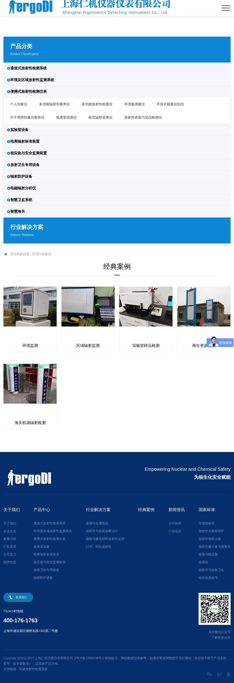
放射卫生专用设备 (25, 165)
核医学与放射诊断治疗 (102, 530)
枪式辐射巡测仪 (100, 117)
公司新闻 (174, 523)
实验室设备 (19, 130)
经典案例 (44, 254)
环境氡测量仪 (134, 104)
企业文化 (9, 530)
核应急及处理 (208, 577)
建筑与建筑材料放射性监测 (105, 538)
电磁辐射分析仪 (23, 188)
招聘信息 (9, 561)
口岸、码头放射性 (99, 546)
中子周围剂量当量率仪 (27, 117)
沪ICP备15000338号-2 (89, 657)
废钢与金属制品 (97, 523)
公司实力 (9, 554)
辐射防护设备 (21, 176)
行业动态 (174, 530)
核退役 (203, 561)
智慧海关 (17, 211)
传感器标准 (207, 523)
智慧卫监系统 (21, 200)
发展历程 (9, 538)
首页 (35, 254)
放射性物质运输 (210, 538)
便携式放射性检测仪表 (28, 91)
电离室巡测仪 (66, 117)
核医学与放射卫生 (211, 569)
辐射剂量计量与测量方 (215, 546)
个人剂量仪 (18, 104)
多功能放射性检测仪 (97, 104)
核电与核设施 (208, 554)
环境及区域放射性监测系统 (32, 80)
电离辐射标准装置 (25, 141)
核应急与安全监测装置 (28, 153)
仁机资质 (9, 546)
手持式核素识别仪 (170, 104)
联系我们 (21, 597)
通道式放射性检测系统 (28, 68)
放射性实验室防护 (211, 530)
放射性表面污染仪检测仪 (143, 117)
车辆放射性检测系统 (33, 668)
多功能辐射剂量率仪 (54, 104)
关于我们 (9, 523)
